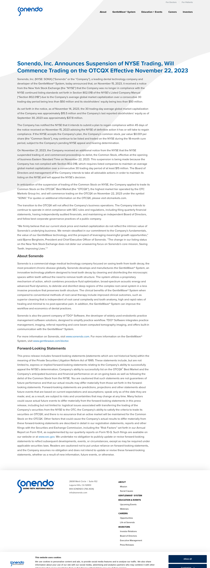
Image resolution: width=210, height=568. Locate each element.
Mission (123, 486)
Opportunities (126, 517)
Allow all (188, 543)
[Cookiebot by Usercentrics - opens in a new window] (17, 563)
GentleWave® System (123, 12)
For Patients (187, 2)
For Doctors (171, 2)
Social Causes (126, 491)
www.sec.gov (47, 437)
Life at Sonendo (127, 522)
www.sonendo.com (77, 336)
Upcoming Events (128, 504)
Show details (41, 560)
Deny (187, 561)
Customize (187, 552)
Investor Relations (128, 531)
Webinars (124, 508)
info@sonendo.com (78, 492)
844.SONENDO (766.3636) (81, 488)
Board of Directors (128, 535)
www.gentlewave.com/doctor (50, 341)
